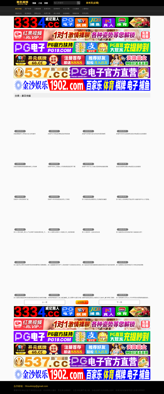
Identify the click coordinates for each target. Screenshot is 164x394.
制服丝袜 (76, 13)
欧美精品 (28, 13)
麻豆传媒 (18, 9)
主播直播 (37, 9)
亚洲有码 (57, 9)
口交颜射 (76, 9)
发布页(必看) (92, 3)
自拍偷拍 (66, 13)
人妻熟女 (85, 9)
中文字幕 (66, 9)
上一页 (44, 302)
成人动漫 (57, 13)
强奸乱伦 (18, 13)
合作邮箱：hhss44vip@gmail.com (31, 386)
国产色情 (28, 9)
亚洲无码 (47, 9)
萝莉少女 (37, 13)
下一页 (119, 302)
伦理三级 (47, 13)
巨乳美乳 (85, 13)
